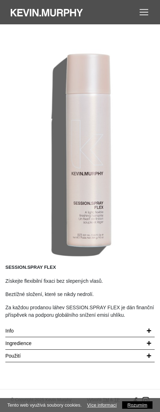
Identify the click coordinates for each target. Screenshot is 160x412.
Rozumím (138, 405)
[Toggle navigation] (144, 12)
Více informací (102, 405)
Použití (13, 356)
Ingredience (18, 343)
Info (9, 331)
